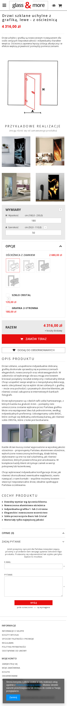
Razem (11, 327)
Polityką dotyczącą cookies (29, 685)
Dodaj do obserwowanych (33, 350)
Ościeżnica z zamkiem (20, 255)
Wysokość (12, 215)
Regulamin (7, 643)
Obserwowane (10, 676)
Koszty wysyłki (10, 635)
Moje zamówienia (11, 668)
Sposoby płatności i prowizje (18, 639)
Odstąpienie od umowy (14, 651)
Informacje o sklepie (13, 631)
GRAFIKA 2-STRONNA (25, 308)
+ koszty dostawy (53, 330)
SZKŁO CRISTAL (21, 295)
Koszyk (6, 672)
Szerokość (12, 227)
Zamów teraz (33, 339)
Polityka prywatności (14, 647)
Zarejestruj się (10, 664)
